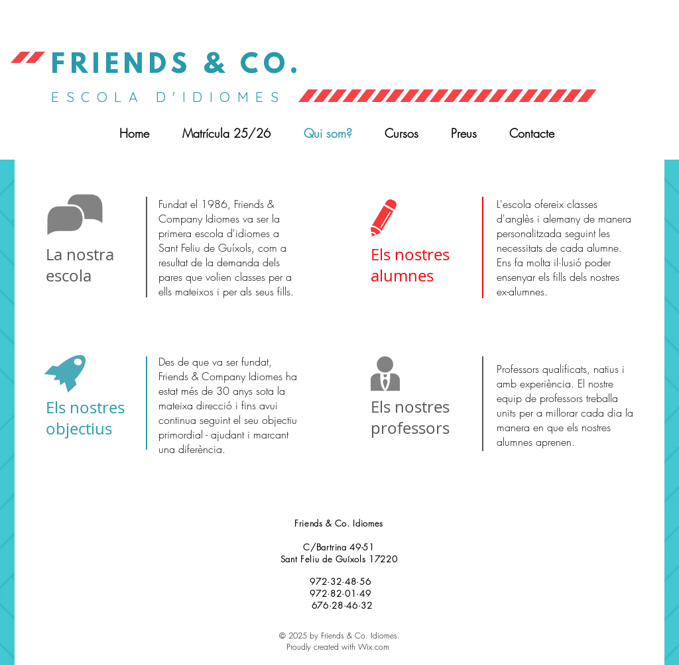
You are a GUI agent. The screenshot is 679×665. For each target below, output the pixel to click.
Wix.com (373, 646)
